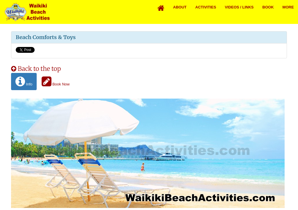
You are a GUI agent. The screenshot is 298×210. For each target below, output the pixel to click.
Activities (205, 7)
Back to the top (36, 69)
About (180, 7)
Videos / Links (239, 7)
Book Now (56, 81)
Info (23, 81)
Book (268, 7)
